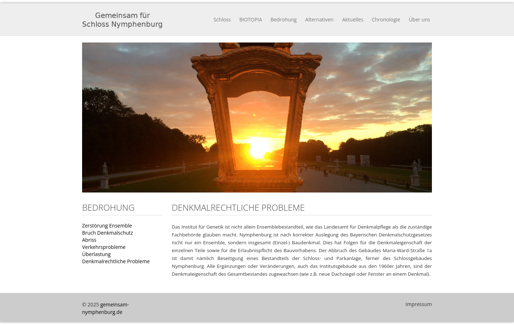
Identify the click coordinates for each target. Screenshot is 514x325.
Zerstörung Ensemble (107, 225)
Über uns (419, 19)
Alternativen (319, 19)
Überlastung (96, 254)
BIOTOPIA (250, 19)
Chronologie (386, 19)
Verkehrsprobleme (104, 247)
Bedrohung (284, 19)
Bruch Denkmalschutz (107, 232)
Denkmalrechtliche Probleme (116, 261)
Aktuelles (352, 19)
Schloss (222, 19)
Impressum (418, 304)
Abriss (89, 239)
